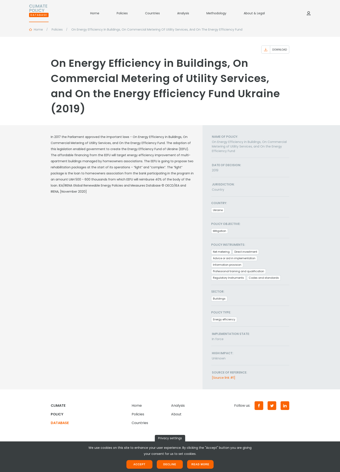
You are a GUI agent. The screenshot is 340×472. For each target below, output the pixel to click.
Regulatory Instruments (228, 278)
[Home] (39, 13)
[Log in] (308, 13)
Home (94, 13)
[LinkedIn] (285, 405)
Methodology (216, 13)
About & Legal (254, 13)
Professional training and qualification (238, 271)
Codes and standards (264, 278)
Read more (200, 464)
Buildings (219, 298)
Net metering (221, 252)
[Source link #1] (223, 377)
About (176, 414)
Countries (152, 13)
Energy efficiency (224, 319)
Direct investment (245, 252)
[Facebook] (259, 405)
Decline (169, 464)
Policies (122, 13)
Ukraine (218, 210)
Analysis (183, 13)
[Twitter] (272, 405)
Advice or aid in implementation (234, 258)
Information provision (227, 265)
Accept (139, 464)
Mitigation (219, 231)
